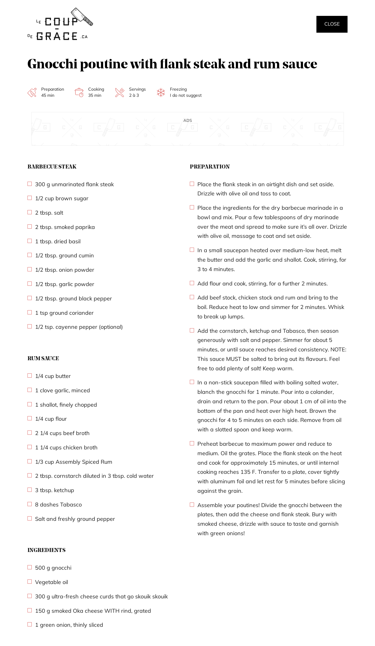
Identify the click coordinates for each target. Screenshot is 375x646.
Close (332, 24)
